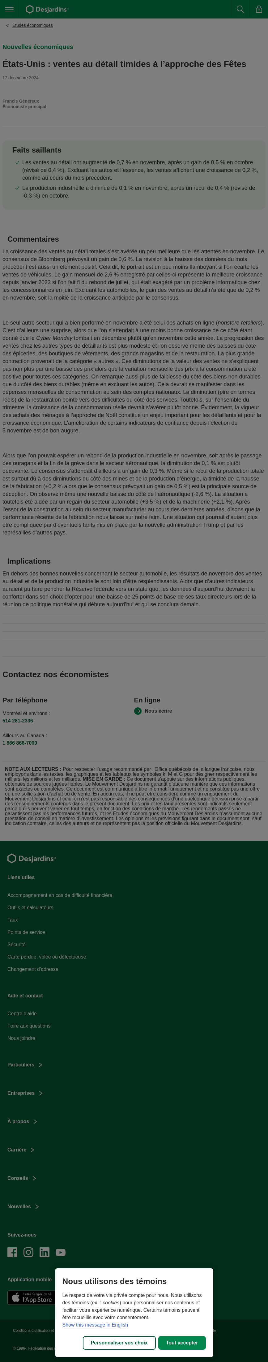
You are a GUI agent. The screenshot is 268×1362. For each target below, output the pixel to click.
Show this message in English (95, 1324)
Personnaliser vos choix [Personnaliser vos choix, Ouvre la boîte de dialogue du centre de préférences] (119, 1342)
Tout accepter (182, 1342)
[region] (134, 1312)
